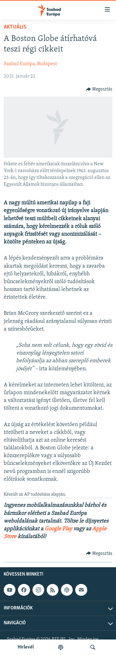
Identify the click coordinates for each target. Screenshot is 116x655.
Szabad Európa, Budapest (30, 63)
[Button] (99, 89)
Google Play (58, 529)
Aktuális (15, 27)
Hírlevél (26, 647)
